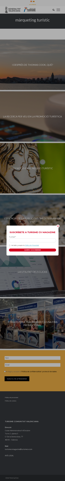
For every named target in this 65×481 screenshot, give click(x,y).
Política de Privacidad (32, 245)
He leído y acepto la (25, 245)
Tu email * (12, 237)
